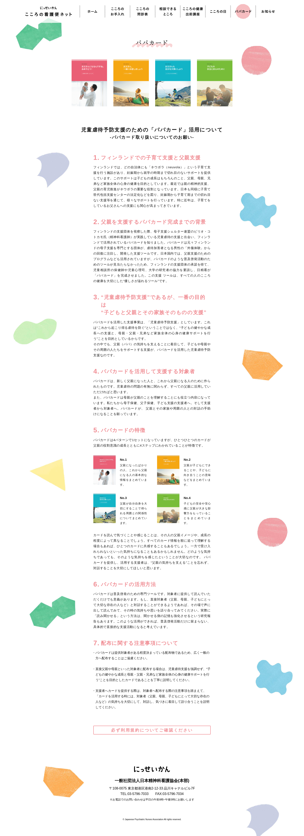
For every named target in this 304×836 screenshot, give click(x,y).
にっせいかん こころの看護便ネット (48, 11)
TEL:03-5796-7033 (134, 794)
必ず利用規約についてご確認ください (152, 730)
